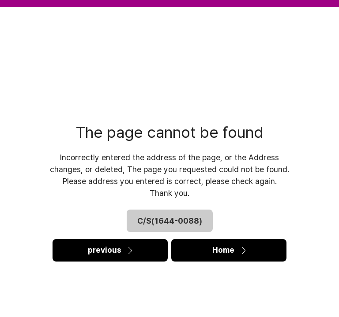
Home (228, 250)
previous (109, 250)
